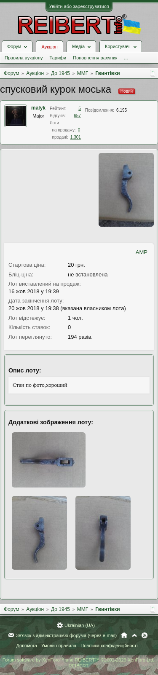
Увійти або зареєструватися (79, 6)
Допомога (26, 645)
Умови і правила (58, 645)
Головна (124, 635)
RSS (144, 635)
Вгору (134, 635)
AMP (141, 252)
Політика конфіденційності (108, 645)
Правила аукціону (24, 57)
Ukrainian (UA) (79, 625)
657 (77, 115)
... (126, 57)
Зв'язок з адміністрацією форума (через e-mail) (66, 635)
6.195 (121, 110)
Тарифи (57, 57)
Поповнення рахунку (95, 57)
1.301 (75, 137)
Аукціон (49, 46)
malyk (38, 108)
